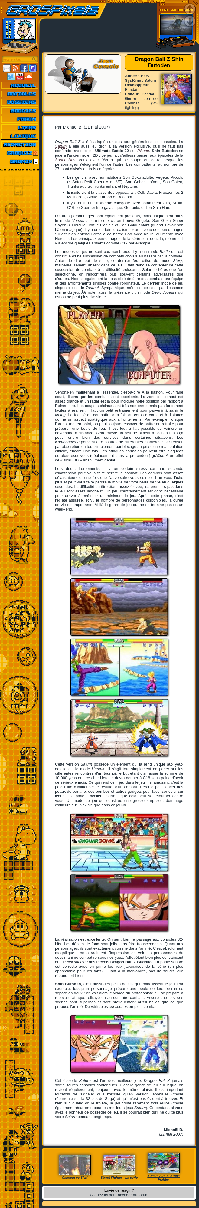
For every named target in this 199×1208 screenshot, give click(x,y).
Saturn (61, 146)
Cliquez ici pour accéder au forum (119, 1195)
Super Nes (65, 160)
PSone (143, 150)
